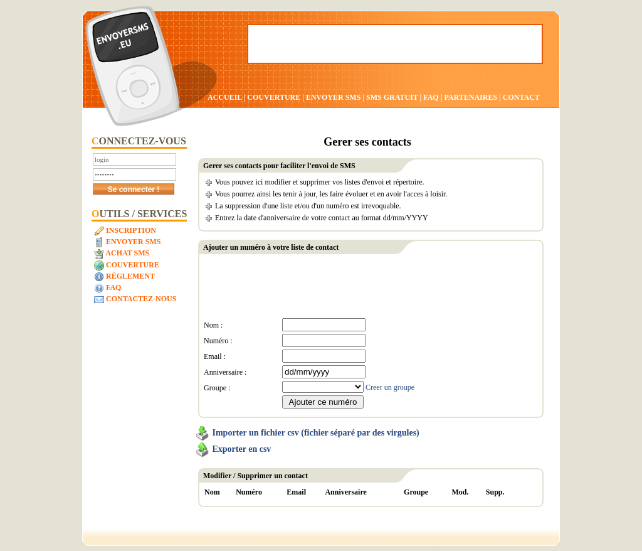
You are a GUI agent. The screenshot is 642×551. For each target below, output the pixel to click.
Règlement (124, 277)
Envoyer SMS (127, 242)
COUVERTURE (273, 97)
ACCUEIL (225, 97)
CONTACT (521, 97)
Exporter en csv (242, 449)
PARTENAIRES (470, 97)
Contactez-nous (135, 299)
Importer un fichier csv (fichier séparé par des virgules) (316, 432)
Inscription (125, 231)
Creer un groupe (390, 387)
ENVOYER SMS (334, 97)
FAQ (430, 97)
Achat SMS (121, 254)
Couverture (126, 265)
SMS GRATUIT (392, 97)
